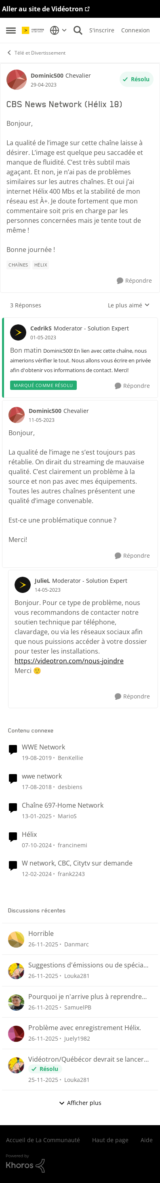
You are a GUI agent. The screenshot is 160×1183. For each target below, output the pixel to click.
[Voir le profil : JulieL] (23, 585)
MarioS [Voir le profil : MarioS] (67, 816)
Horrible (41, 933)
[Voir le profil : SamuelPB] (16, 1003)
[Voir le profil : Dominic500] (16, 80)
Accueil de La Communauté (43, 1140)
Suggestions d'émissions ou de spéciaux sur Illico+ (89, 965)
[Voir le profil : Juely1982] (16, 1034)
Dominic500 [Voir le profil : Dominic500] (47, 75)
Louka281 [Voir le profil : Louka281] (77, 976)
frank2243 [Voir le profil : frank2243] (71, 874)
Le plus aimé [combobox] (129, 305)
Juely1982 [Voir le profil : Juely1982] (77, 1038)
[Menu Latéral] (11, 30)
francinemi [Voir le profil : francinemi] (72, 845)
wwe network (42, 776)
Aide (147, 1140)
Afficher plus (80, 1103)
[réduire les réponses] (80, 321)
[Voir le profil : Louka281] (16, 971)
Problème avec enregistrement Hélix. (84, 1028)
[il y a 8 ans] (37, 787)
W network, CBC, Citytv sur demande (77, 863)
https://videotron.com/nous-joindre (69, 660)
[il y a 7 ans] (37, 757)
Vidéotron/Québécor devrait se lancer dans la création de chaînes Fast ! (86, 1059)
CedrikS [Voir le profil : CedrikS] (41, 328)
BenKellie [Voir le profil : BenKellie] (70, 758)
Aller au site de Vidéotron (42, 8)
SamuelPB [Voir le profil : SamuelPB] (77, 1007)
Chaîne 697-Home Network (62, 805)
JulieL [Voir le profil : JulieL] (42, 580)
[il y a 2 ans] (37, 816)
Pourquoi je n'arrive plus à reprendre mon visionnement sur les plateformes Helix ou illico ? (87, 997)
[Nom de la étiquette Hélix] (40, 264)
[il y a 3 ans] (37, 874)
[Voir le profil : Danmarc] (16, 939)
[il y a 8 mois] (43, 944)
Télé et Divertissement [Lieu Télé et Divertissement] (35, 52)
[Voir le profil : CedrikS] (18, 332)
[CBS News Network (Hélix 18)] (43, 337)
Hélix (29, 834)
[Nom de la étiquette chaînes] (18, 264)
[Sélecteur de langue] (58, 30)
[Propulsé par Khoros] (80, 1163)
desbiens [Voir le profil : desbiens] (70, 787)
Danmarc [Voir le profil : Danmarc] (76, 944)
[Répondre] (134, 280)
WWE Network (43, 747)
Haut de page (110, 1140)
